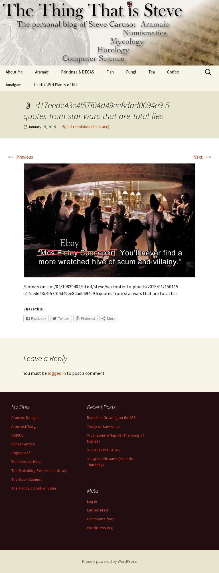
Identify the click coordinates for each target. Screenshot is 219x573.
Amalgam (13, 84)
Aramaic (42, 72)
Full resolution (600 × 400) (87, 126)
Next (203, 157)
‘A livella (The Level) (103, 450)
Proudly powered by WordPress (109, 561)
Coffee (173, 72)
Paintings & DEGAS (77, 72)
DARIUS (17, 435)
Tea (151, 72)
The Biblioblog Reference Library (39, 470)
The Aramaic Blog (26, 461)
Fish (110, 72)
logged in (57, 373)
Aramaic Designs (25, 417)
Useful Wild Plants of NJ (55, 84)
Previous (19, 157)
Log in (92, 501)
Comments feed (101, 518)
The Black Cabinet (26, 479)
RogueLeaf (20, 452)
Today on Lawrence (103, 426)
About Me (14, 72)
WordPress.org (100, 527)
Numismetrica (23, 444)
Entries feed (97, 510)
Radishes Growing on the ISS (111, 417)
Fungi (131, 72)
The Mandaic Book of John (33, 488)
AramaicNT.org (23, 426)
